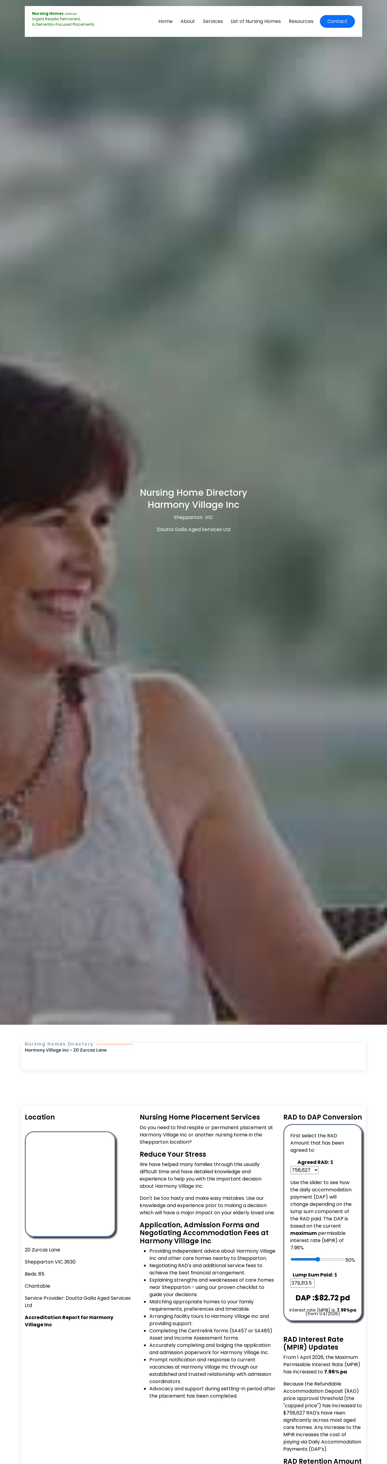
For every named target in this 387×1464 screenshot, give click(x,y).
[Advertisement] (78, 1380)
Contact (337, 21)
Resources (301, 21)
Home (165, 21)
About (187, 21)
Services (213, 21)
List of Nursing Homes (256, 21)
